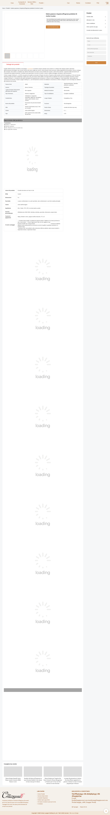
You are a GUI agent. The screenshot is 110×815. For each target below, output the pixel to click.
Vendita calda (90, 16)
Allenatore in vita (90, 20)
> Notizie (39, 800)
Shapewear (45, 798)
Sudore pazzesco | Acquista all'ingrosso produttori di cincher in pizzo (27, 8)
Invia (96, 62)
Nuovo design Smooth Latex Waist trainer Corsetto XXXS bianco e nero (13, 780)
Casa (3, 8)
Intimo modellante (91, 23)
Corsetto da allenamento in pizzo (94, 30)
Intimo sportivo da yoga (92, 26)
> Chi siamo (40, 801)
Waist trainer (45, 796)
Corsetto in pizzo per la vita (49, 801)
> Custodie (39, 798)
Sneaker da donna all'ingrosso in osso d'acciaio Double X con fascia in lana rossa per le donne (33, 780)
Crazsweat (30, 68)
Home (39, 794)
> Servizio (39, 796)
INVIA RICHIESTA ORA (53, 27)
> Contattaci (40, 803)
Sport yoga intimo (45, 800)
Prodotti (8, 8)
